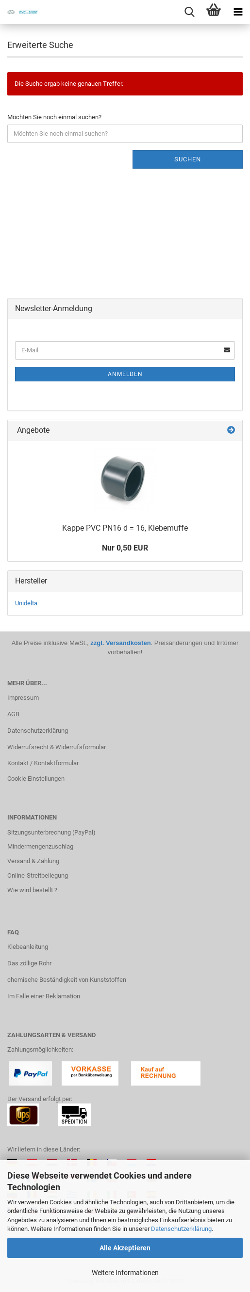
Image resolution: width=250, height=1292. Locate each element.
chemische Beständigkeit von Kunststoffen (66, 979)
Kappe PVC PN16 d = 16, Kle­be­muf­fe (125, 528)
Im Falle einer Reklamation (43, 996)
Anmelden (125, 374)
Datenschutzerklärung (181, 1228)
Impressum (23, 697)
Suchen (187, 159)
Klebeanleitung (27, 946)
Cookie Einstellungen (36, 778)
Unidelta (26, 603)
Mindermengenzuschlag (40, 846)
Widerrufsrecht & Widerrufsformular (56, 747)
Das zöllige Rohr (29, 963)
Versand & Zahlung (33, 861)
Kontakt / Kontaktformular (43, 763)
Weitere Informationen (125, 1272)
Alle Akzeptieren (125, 1248)
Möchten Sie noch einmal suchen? (54, 117)
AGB (13, 714)
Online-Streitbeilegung (37, 875)
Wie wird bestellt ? (32, 890)
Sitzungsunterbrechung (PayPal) (51, 832)
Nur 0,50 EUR (125, 547)
